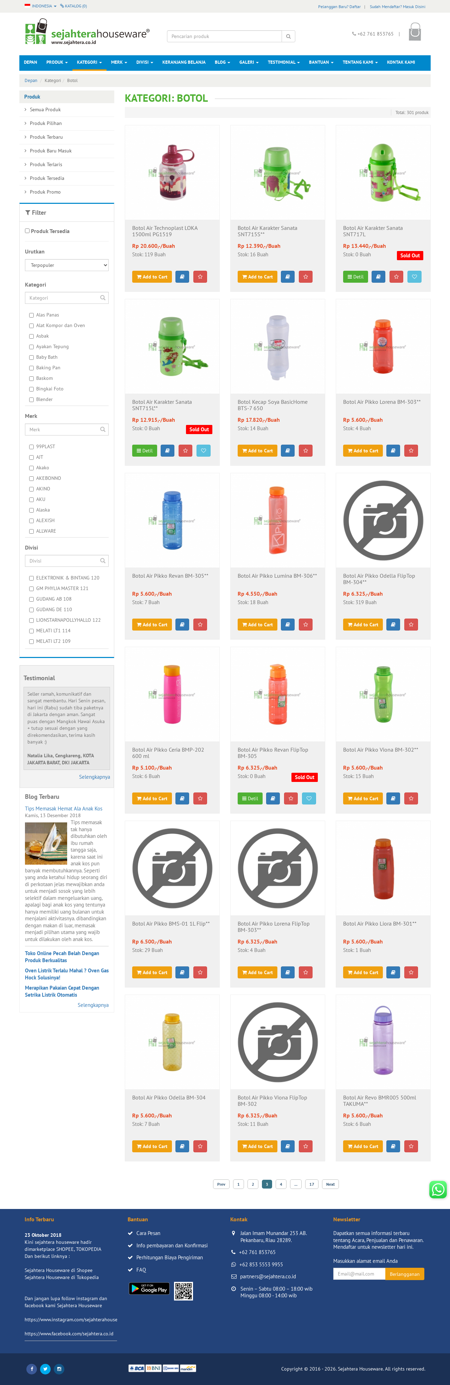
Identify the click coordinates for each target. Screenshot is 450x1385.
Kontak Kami (401, 62)
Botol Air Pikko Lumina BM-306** (277, 576)
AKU (37, 499)
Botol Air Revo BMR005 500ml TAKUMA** (379, 1101)
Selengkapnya (94, 776)
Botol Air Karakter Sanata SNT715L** (162, 405)
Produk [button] (57, 62)
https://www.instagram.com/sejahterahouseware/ (77, 1319)
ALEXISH (41, 520)
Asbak (39, 336)
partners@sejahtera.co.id (268, 1276)
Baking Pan (44, 367)
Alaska (39, 510)
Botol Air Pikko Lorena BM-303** (382, 402)
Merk (119, 62)
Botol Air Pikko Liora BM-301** (380, 924)
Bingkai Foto (46, 389)
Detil (356, 277)
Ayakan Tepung (49, 346)
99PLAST (42, 446)
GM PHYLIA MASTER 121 (59, 588)
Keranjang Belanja (184, 62)
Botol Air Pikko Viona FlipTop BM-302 (272, 1101)
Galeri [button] (249, 62)
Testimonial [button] (284, 62)
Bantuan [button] (321, 62)
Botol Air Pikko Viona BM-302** (380, 750)
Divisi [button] (144, 62)
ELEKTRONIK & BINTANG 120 (64, 578)
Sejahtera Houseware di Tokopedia (62, 1277)
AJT (36, 457)
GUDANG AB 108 (50, 599)
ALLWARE (42, 531)
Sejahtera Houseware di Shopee (58, 1270)
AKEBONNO (45, 478)
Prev (221, 1184)
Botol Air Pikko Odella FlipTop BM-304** (379, 579)
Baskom (41, 378)
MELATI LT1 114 (50, 630)
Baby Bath (43, 357)
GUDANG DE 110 (50, 609)
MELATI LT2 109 (50, 641)
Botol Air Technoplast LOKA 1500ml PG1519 (164, 231)
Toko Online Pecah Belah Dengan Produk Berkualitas (62, 957)
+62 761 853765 (257, 1252)
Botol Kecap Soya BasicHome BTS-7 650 (273, 405)
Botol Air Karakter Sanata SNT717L (373, 231)
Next (330, 1184)
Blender (41, 399)
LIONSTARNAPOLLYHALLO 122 (65, 620)
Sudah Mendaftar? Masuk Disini (397, 6)
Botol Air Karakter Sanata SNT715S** (267, 231)
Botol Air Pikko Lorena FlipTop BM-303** (274, 927)
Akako (39, 467)
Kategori (89, 62)
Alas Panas (44, 315)
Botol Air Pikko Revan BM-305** (170, 576)
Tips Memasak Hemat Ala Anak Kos (63, 808)
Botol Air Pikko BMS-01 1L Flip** (171, 924)
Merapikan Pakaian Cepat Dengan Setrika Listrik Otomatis (62, 991)
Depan (30, 62)
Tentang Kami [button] (360, 62)
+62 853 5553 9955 (261, 1264)
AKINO (39, 488)
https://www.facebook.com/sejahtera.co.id (69, 1333)
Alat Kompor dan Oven (57, 325)
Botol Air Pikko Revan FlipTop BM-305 (273, 753)
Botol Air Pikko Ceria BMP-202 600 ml (168, 753)
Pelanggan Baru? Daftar (339, 6)
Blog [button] (222, 62)
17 (311, 1184)
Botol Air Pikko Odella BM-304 (169, 1098)
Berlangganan (405, 1274)
